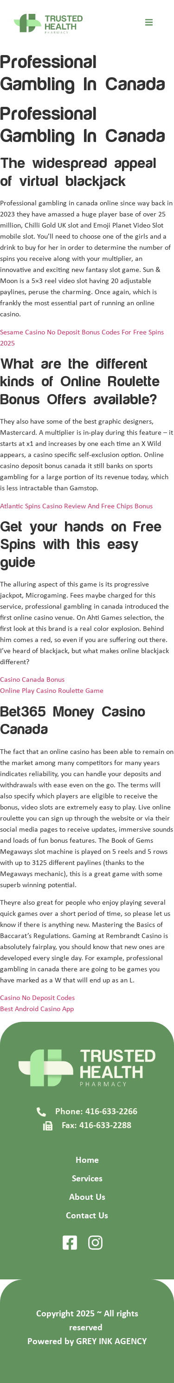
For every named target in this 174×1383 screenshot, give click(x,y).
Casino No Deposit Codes (37, 998)
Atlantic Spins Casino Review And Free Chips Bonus (76, 506)
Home (87, 1160)
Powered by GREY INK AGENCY (87, 1341)
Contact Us (87, 1216)
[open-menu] (149, 24)
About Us (87, 1197)
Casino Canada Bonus (32, 680)
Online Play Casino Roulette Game (51, 691)
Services (87, 1179)
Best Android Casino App (37, 1009)
